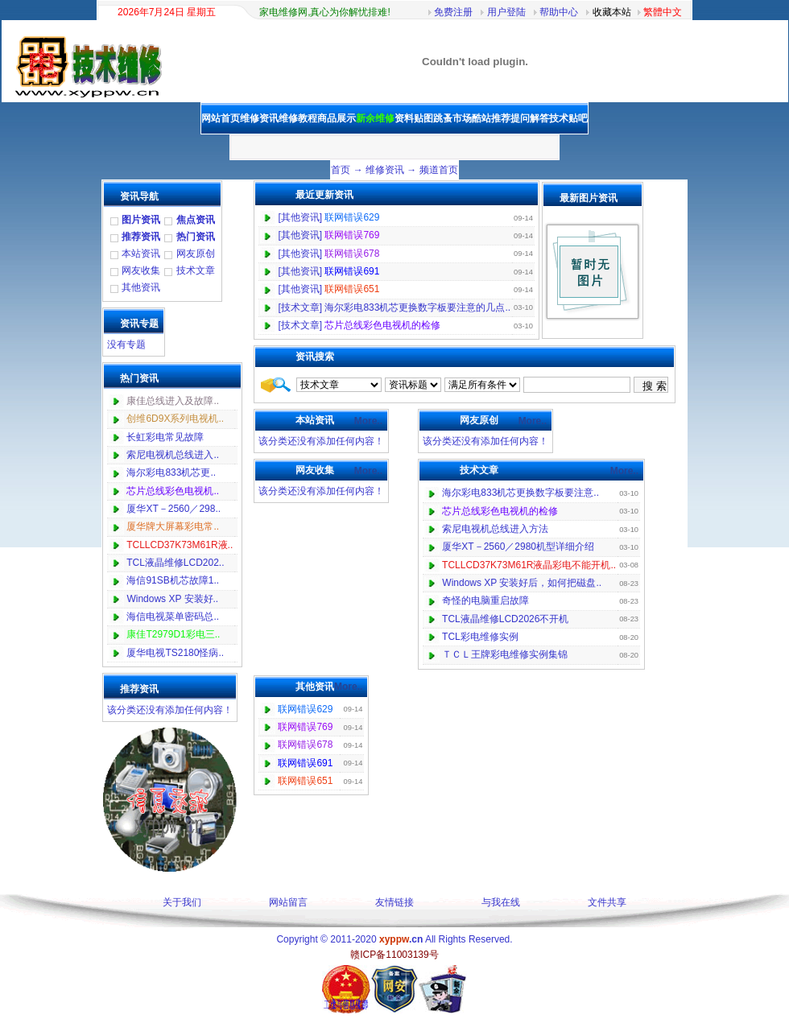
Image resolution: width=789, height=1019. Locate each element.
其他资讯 (141, 287)
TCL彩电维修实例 (480, 636)
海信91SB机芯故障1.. (172, 580)
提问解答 (529, 118)
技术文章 (195, 270)
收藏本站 (612, 12)
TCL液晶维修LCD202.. (175, 562)
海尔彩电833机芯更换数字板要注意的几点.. (417, 307)
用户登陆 (506, 12)
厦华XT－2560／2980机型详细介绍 (518, 546)
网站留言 (288, 902)
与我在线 (500, 902)
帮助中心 (558, 12)
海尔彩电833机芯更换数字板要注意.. (520, 492)
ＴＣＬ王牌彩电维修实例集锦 (505, 654)
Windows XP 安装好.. (172, 598)
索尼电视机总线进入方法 (495, 528)
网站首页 (220, 118)
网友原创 (195, 253)
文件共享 (607, 902)
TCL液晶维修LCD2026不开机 (505, 619)
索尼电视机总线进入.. (172, 454)
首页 (340, 169)
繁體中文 (662, 12)
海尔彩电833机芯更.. (171, 472)
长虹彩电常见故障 (165, 437)
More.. (368, 421)
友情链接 (394, 902)
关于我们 (182, 902)
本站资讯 (141, 253)
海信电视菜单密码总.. (172, 616)
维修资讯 (385, 169)
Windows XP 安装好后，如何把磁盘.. (521, 582)
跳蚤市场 (452, 118)
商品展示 (336, 118)
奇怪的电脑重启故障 (485, 600)
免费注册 (453, 12)
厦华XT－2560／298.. (173, 508)
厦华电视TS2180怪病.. (175, 652)
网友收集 (141, 270)
